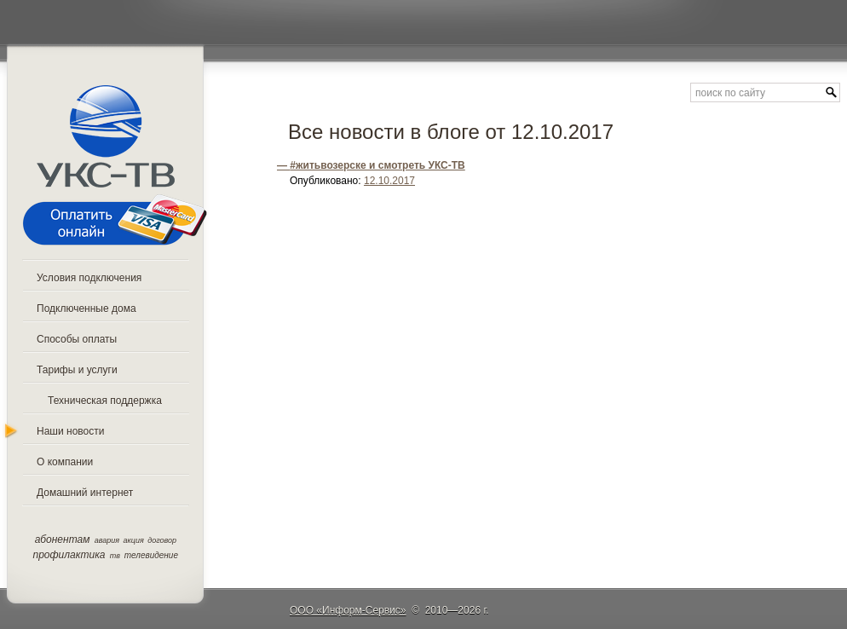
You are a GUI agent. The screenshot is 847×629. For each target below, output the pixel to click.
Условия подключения (89, 278)
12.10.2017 (389, 181)
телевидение (151, 555)
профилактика (69, 555)
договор (161, 540)
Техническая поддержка (105, 401)
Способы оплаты (77, 339)
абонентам (62, 539)
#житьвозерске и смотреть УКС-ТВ (377, 165)
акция (134, 540)
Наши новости (70, 431)
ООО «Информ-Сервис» (348, 610)
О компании (65, 462)
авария (107, 540)
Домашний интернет (85, 493)
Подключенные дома (86, 308)
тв (115, 555)
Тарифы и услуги (77, 370)
